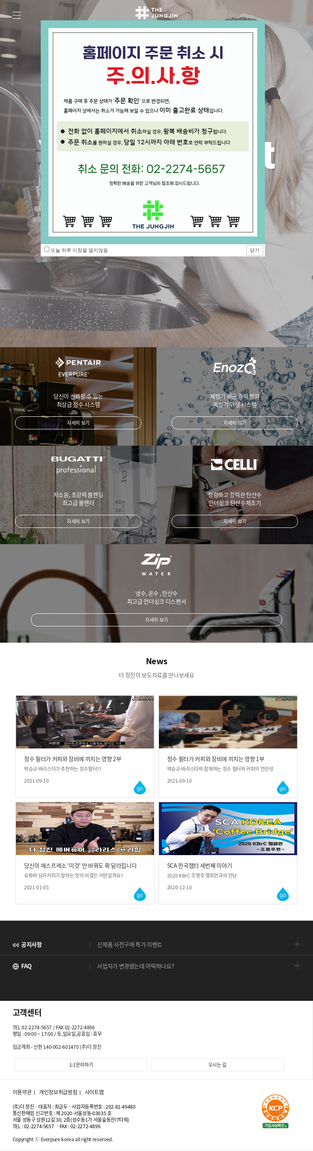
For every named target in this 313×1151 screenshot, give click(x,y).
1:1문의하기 (81, 1064)
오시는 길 (217, 1064)
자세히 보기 (78, 423)
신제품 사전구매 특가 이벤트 (129, 944)
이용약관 (22, 1092)
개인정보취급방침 (58, 1092)
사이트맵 (94, 1092)
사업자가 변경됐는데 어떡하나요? (135, 966)
